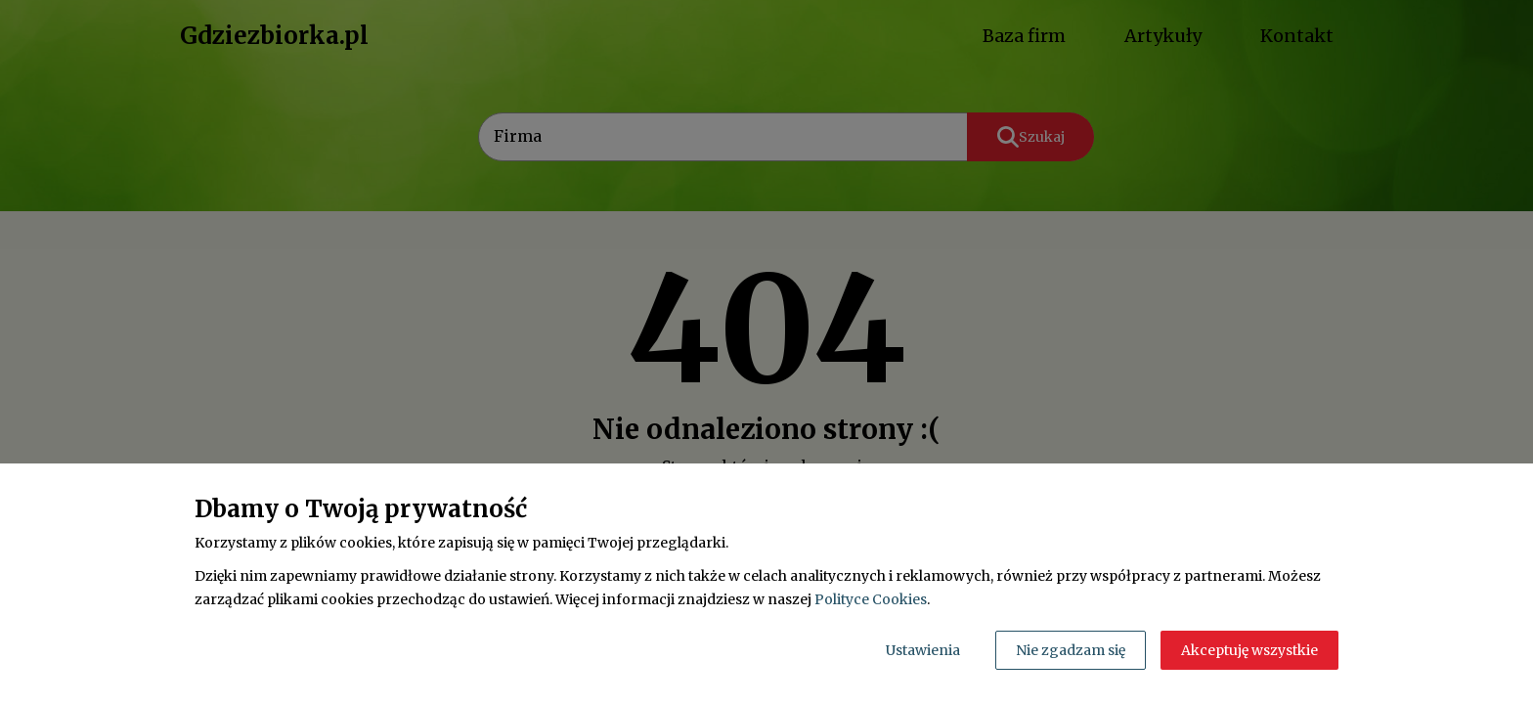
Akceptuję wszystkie (1249, 650)
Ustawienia (923, 650)
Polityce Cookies (870, 599)
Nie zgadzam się (1070, 650)
